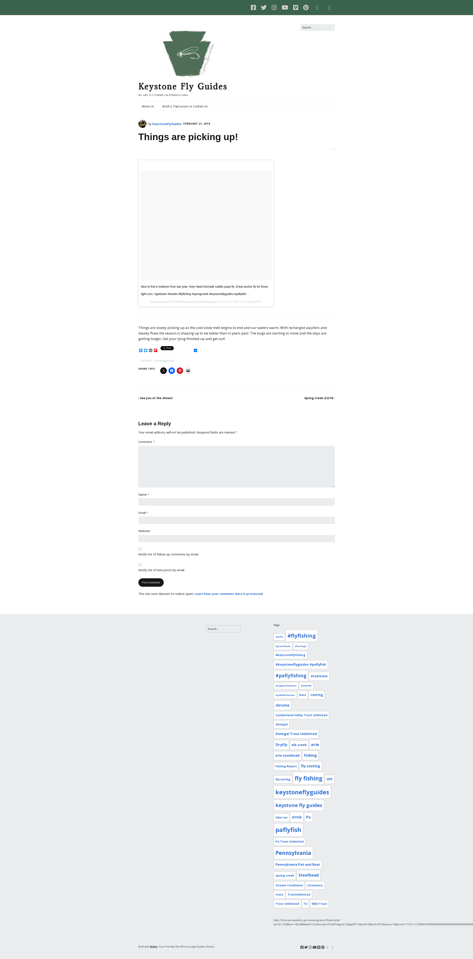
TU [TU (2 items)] (305, 904)
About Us (148, 106)
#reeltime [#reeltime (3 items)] (319, 676)
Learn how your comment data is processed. (229, 594)
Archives (146, 360)
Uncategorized (164, 360)
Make (153, 946)
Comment (146, 442)
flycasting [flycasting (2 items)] (282, 779)
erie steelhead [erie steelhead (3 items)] (287, 755)
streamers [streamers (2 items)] (315, 885)
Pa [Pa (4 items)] (308, 817)
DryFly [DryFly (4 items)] (281, 744)
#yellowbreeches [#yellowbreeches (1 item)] (285, 695)
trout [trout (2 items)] (279, 894)
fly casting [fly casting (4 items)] (310, 765)
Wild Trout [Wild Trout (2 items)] (319, 904)
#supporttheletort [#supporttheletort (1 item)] (286, 685)
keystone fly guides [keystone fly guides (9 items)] (298, 805)
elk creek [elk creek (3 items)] (299, 745)
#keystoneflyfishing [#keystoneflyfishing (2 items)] (290, 655)
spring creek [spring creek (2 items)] (284, 875)
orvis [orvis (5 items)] (297, 817)
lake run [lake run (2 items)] (281, 817)
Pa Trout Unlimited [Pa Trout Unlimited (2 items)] (289, 841)
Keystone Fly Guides (182, 86)
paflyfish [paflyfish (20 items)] (288, 830)
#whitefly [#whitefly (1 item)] (306, 685)
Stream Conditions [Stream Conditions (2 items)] (289, 885)
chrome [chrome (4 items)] (282, 705)
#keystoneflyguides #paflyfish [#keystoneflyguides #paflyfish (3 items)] (300, 664)
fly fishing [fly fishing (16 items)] (308, 778)
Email (143, 513)
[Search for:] (317, 27)
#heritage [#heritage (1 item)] (300, 646)
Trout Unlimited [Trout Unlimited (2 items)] (287, 904)
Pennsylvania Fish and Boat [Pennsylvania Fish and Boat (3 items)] (297, 864)
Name (143, 494)
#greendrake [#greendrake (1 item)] (283, 646)
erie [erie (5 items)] (315, 744)
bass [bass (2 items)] (302, 695)
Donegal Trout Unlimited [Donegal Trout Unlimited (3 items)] (296, 734)
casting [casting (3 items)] (316, 694)
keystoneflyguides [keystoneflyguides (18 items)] (302, 792)
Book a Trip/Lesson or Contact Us (185, 106)
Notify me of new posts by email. (161, 570)
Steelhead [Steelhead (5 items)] (308, 875)
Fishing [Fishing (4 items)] (310, 755)
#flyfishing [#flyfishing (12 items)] (301, 635)
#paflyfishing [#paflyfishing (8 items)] (290, 675)
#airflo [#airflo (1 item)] (279, 636)
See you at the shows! (156, 398)
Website (144, 531)
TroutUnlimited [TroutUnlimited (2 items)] (299, 894)
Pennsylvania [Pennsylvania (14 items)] (293, 853)
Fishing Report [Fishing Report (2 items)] (286, 766)
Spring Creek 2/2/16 (318, 398)
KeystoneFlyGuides (167, 124)
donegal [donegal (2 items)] (281, 724)
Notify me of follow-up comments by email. (168, 554)
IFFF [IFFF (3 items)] (330, 779)
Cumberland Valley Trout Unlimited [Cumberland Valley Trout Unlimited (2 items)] (301, 715)
